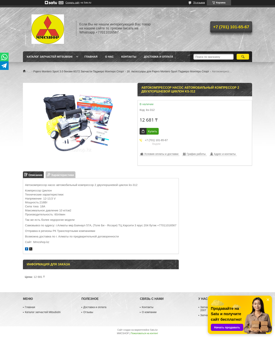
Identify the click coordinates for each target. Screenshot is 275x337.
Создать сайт (73, 2)
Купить (152, 131)
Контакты (128, 56)
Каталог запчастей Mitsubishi (49, 56)
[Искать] (243, 57)
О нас (109, 56)
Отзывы (88, 312)
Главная (90, 56)
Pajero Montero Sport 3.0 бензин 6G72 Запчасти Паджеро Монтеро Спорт (78, 71)
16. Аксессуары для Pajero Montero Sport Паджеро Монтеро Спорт (168, 71)
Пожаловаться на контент (144, 333)
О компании (149, 312)
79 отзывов (199, 2)
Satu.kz (154, 330)
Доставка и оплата (158, 56)
